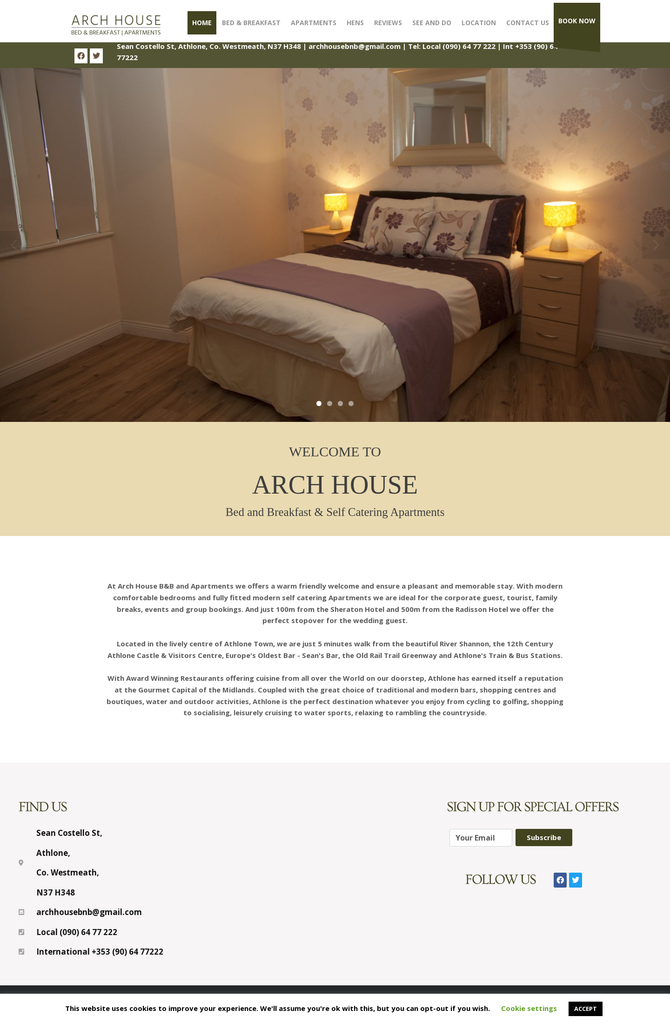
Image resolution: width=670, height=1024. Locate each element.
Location (479, 22)
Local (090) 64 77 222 (459, 46)
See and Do (431, 22)
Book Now (577, 20)
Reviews (388, 22)
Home (202, 22)
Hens (355, 22)
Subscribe (544, 837)
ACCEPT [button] (585, 1008)
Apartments (313, 22)
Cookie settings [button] (529, 1008)
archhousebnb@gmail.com (354, 46)
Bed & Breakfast (251, 22)
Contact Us (527, 22)
